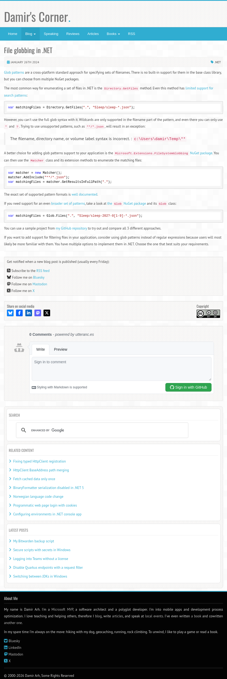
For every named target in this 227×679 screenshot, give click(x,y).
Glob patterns (14, 72)
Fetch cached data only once (34, 479)
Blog (30, 34)
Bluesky (39, 277)
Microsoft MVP (62, 609)
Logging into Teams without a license (40, 558)
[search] (101, 430)
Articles (93, 34)
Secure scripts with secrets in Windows (41, 550)
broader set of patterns (68, 203)
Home (12, 34)
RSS (131, 34)
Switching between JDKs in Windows (40, 576)
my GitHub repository (71, 228)
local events (154, 616)
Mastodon (40, 284)
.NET (217, 62)
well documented (84, 194)
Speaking (51, 34)
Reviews (72, 34)
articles (117, 616)
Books (113, 34)
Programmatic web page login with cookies (45, 505)
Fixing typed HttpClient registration (39, 461)
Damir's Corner (37, 16)
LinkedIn (15, 647)
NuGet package (163, 153)
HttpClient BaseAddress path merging (41, 470)
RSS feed (43, 271)
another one (13, 623)
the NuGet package (126, 203)
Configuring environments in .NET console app (47, 514)
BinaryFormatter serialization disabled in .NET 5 (48, 487)
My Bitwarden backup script (33, 541)
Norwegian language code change (38, 496)
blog (98, 616)
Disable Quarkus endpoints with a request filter (48, 567)
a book (196, 616)
